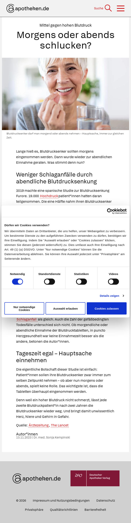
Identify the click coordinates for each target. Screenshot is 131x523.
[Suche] (103, 8)
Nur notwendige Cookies (24, 308)
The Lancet (59, 425)
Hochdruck (49, 196)
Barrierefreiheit (95, 510)
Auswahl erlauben (65, 308)
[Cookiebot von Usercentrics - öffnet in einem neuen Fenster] (110, 211)
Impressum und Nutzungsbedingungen (61, 501)
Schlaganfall (26, 319)
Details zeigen (109, 295)
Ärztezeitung (39, 425)
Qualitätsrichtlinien (64, 510)
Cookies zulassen (107, 308)
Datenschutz (105, 501)
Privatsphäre (34, 510)
